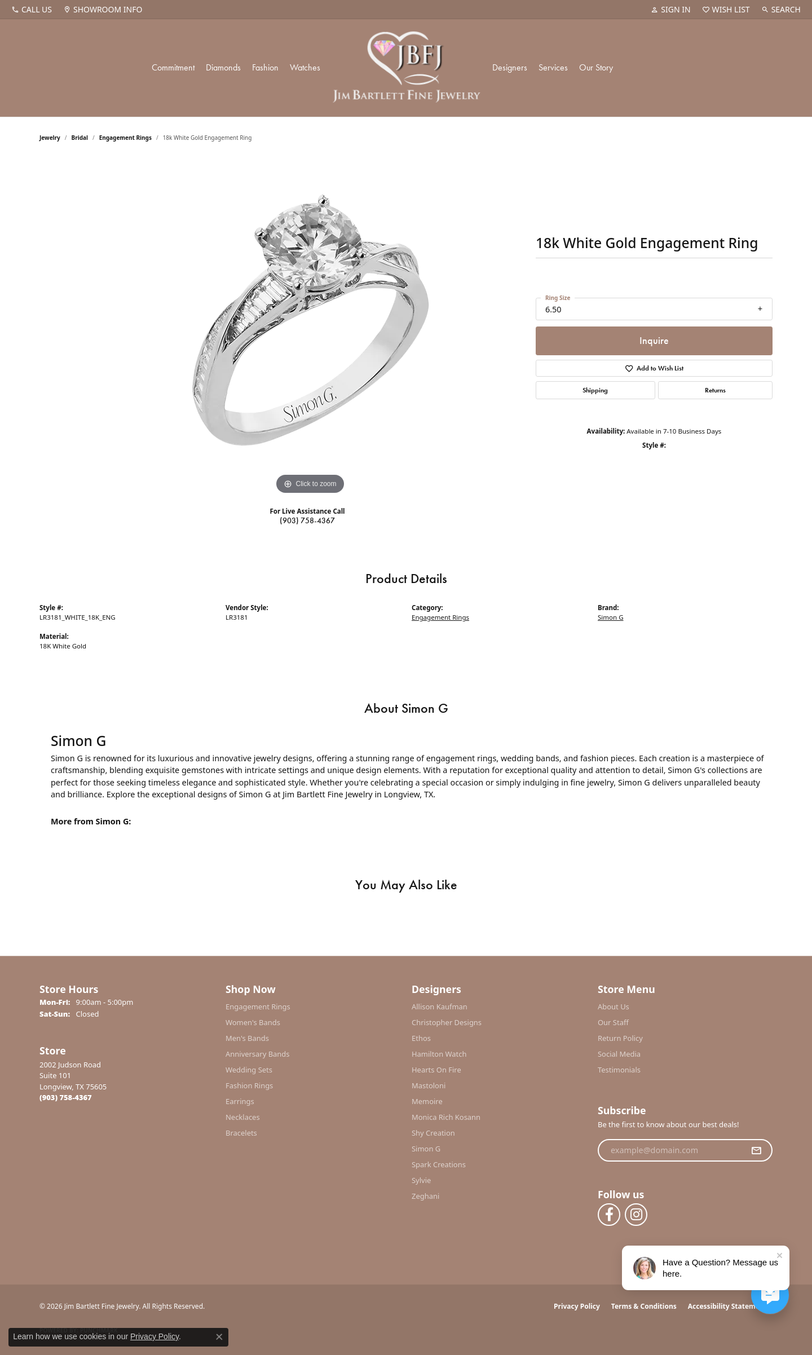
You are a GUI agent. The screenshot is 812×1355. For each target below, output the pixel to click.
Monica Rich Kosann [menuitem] (446, 1117)
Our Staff (613, 1022)
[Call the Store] (65, 1097)
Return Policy (620, 1038)
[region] (310, 328)
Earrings (240, 1101)
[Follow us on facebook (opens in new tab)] (609, 1214)
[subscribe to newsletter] (756, 1150)
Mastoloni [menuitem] (428, 1085)
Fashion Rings (249, 1085)
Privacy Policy (577, 1306)
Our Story (596, 67)
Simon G (611, 617)
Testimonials (619, 1070)
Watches (305, 67)
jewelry (49, 138)
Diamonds (223, 67)
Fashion (265, 67)
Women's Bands (253, 1022)
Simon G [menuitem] (426, 1149)
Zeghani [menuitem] (425, 1196)
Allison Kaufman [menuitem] (439, 1006)
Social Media (619, 1054)
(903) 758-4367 (307, 520)
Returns (715, 390)
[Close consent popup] (219, 1337)
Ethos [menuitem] (421, 1038)
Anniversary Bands (258, 1054)
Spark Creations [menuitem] (439, 1164)
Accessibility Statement (727, 1306)
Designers (509, 67)
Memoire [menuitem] (427, 1101)
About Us (613, 1006)
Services (553, 67)
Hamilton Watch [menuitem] (439, 1054)
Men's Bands (247, 1038)
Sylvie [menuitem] (421, 1180)
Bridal (80, 138)
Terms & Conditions (644, 1306)
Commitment (173, 67)
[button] (670, 9)
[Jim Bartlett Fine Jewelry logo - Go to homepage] (406, 68)
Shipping (595, 390)
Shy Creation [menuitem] (433, 1133)
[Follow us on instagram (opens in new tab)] (636, 1214)
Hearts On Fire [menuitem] (436, 1070)
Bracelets (241, 1133)
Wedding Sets (249, 1070)
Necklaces (243, 1117)
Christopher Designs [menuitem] (447, 1022)
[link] (31, 9)
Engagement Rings (125, 138)
